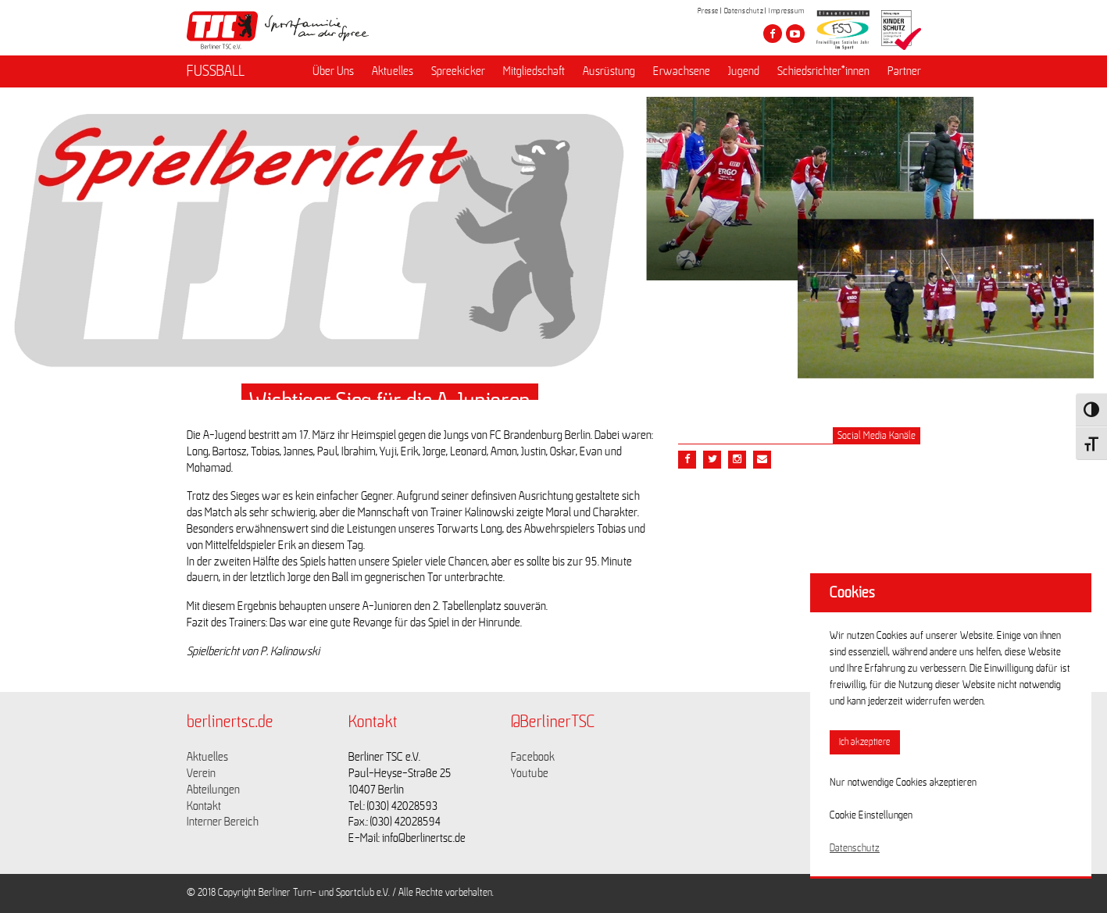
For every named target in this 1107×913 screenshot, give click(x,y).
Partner (904, 71)
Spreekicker (458, 71)
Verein (201, 773)
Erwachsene (681, 71)
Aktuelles (392, 71)
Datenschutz (744, 11)
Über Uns (333, 71)
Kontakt (204, 806)
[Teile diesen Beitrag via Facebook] (687, 460)
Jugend (743, 71)
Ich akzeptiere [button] (865, 742)
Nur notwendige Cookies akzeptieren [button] (903, 782)
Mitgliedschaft (534, 71)
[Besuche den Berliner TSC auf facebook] (772, 33)
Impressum (787, 11)
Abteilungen (213, 789)
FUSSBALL (216, 71)
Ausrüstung (609, 71)
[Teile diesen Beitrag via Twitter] (712, 460)
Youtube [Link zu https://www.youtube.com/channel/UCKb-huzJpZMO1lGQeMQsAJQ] (529, 773)
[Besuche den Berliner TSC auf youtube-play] (795, 33)
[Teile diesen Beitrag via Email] (737, 460)
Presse (708, 11)
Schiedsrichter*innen (823, 71)
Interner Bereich (223, 821)
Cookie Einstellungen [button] (871, 815)
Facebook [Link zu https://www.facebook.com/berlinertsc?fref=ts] (533, 757)
